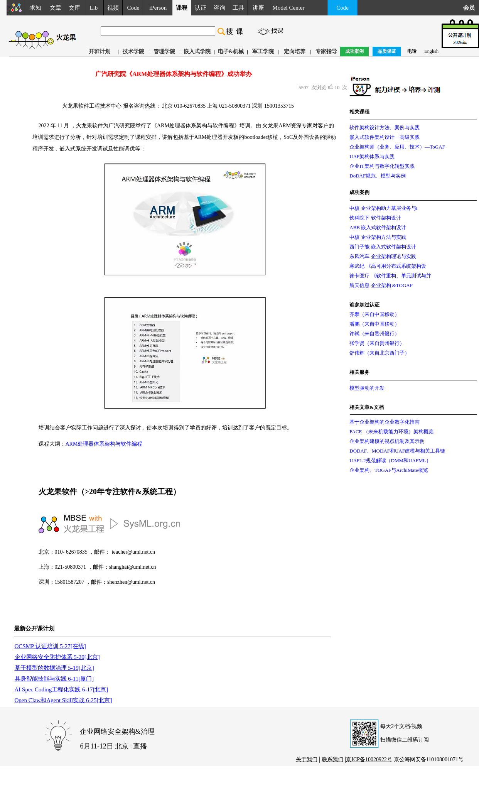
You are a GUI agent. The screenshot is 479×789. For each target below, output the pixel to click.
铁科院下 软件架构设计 (375, 218)
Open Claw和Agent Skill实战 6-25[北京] (63, 700)
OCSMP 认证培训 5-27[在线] (50, 646)
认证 (200, 8)
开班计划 (99, 51)
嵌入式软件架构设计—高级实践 (384, 137)
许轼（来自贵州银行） (374, 333)
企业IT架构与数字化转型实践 (381, 166)
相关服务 (359, 372)
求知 (35, 8)
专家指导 (326, 51)
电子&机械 (231, 51)
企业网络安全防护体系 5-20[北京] (57, 657)
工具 (238, 8)
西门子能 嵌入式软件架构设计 (382, 247)
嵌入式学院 (197, 51)
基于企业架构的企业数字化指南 (384, 422)
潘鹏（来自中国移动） (374, 324)
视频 (113, 8)
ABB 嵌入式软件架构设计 (377, 227)
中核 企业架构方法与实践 (377, 237)
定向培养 (294, 51)
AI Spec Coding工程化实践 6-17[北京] (61, 689)
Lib (93, 8)
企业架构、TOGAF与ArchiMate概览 (388, 470)
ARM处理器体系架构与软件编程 (104, 444)
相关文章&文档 (366, 407)
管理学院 (164, 51)
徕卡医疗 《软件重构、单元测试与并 (390, 276)
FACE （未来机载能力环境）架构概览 (391, 431)
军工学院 (263, 51)
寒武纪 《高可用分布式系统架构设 (387, 266)
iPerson (158, 8)
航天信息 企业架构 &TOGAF (381, 285)
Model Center (289, 8)
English (431, 51)
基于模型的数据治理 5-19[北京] (54, 668)
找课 (277, 30)
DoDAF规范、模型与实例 (377, 176)
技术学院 (133, 51)
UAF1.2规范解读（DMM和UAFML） (390, 460)
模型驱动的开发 (367, 388)
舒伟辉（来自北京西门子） (379, 353)
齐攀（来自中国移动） (374, 314)
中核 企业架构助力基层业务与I (383, 208)
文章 (55, 8)
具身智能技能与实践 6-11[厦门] (54, 679)
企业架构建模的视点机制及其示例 (387, 441)
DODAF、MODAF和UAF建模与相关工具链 (397, 451)
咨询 (219, 8)
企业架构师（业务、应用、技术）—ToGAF (397, 147)
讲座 (258, 8)
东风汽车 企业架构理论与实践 (382, 256)
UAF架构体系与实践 (372, 156)
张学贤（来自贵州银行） (377, 343)
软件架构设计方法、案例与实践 (384, 127)
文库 (74, 8)
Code (133, 8)
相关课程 (359, 112)
